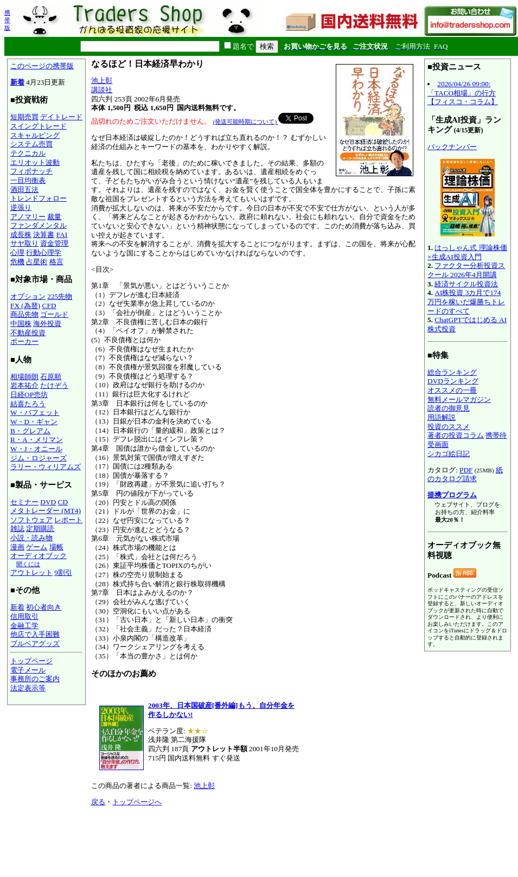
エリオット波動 (35, 162)
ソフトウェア (31, 520)
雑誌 (17, 528)
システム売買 (31, 144)
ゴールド (54, 314)
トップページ (31, 661)
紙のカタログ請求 (465, 474)
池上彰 (101, 80)
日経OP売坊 (29, 395)
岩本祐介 (24, 385)
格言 (56, 262)
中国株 (20, 323)
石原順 (50, 377)
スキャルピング (35, 135)
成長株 (20, 235)
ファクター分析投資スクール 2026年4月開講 (466, 270)
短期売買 (24, 117)
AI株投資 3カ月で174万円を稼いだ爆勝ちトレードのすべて (466, 302)
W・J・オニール (36, 449)
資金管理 (54, 243)
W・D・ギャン (33, 422)
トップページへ (137, 802)
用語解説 (441, 417)
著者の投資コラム (455, 435)
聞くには (28, 564)
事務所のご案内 (35, 679)
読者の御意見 (448, 408)
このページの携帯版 (42, 66)
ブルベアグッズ (35, 643)
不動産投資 (28, 333)
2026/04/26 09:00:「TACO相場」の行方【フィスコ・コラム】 (462, 93)
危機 (17, 262)
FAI (62, 235)
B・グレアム (30, 431)
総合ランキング (452, 372)
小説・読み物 (31, 538)
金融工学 (24, 626)
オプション (28, 296)
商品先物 (24, 314)
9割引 (63, 572)
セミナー (24, 502)
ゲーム (36, 547)
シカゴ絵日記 (448, 454)
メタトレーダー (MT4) (45, 511)
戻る (98, 802)
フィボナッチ (31, 171)
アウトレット (31, 572)
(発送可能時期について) (245, 121)
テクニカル (28, 153)
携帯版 (7, 20)
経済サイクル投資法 (466, 284)
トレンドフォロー (38, 198)
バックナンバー (452, 147)
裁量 (54, 217)
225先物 (59, 296)
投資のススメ (448, 427)
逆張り (20, 207)
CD (63, 502)
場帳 (56, 547)
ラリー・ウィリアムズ (45, 467)
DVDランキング (452, 381)
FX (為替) (25, 306)
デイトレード (61, 117)
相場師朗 (24, 377)
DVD (48, 502)
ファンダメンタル (38, 225)
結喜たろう (28, 404)
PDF (465, 470)
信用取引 (24, 616)
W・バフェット (35, 412)
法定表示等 (28, 688)
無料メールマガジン (459, 399)
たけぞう (54, 385)
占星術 (36, 262)
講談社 (101, 90)
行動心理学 (43, 252)
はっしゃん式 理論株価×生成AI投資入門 (467, 252)
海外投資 (47, 323)
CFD (49, 306)
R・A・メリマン (36, 440)
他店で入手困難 (35, 634)
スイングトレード (38, 126)
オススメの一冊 (452, 390)
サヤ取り (24, 243)
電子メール (28, 670)
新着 (17, 82)
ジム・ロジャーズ (38, 458)
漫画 (17, 547)
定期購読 (40, 528)
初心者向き (43, 607)
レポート (68, 520)
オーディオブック (38, 556)
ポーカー (24, 341)
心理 (17, 252)
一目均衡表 (28, 180)
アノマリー (28, 217)
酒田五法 (24, 189)
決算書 (43, 235)
